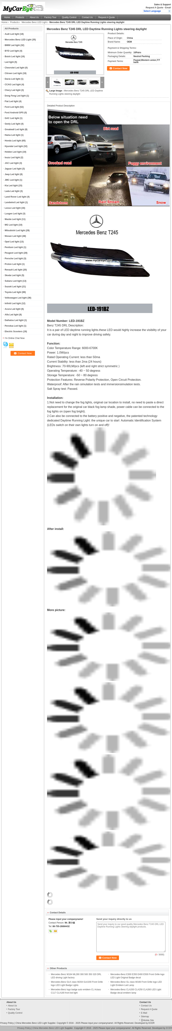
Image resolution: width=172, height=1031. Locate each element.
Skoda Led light (13, 275)
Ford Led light (12, 107)
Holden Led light (13, 152)
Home (7, 17)
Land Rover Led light (15, 197)
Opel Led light (12, 241)
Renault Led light (13, 269)
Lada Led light (12, 191)
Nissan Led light (13, 236)
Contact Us (87, 17)
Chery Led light (12, 90)
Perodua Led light (14, 326)
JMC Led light (12, 180)
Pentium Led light (14, 247)
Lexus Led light (13, 208)
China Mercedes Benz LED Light (31, 1023)
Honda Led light (13, 140)
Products (20, 17)
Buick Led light (12, 56)
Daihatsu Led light (14, 320)
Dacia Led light (12, 79)
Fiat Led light (11, 101)
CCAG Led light (13, 84)
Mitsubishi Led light (15, 230)
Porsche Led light (14, 258)
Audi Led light (12, 34)
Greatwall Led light (14, 129)
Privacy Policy (7, 1023)
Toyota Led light (13, 292)
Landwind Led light (14, 202)
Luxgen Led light (13, 213)
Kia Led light (11, 185)
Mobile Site (147, 1020)
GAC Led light (12, 118)
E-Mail (144, 1013)
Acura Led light (12, 309)
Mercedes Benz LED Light (34, 22)
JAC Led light (12, 163)
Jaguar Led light (13, 168)
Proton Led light (13, 264)
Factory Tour (50, 17)
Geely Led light (12, 124)
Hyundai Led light (14, 146)
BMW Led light (12, 45)
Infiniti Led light (13, 303)
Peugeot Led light (14, 253)
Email (168, 7)
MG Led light (11, 225)
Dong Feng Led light (15, 96)
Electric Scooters (13, 331)
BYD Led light (12, 51)
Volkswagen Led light (16, 298)
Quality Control (69, 17)
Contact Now (120, 68)
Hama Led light (12, 135)
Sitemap (145, 1016)
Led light (9, 62)
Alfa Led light (11, 314)
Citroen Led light (13, 73)
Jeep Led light (12, 174)
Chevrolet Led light (14, 67)
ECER (151, 1023)
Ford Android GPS (14, 112)
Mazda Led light (13, 219)
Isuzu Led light (12, 157)
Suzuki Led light (13, 286)
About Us (34, 17)
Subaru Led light (13, 281)
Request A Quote (154, 7)
